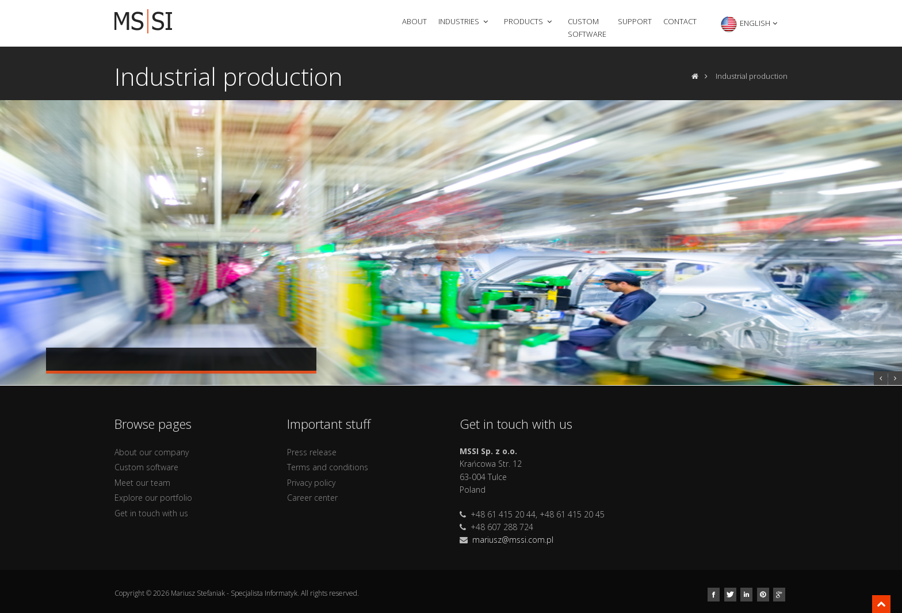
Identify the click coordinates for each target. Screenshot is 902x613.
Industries (464, 21)
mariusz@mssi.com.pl (512, 539)
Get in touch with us (151, 513)
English (749, 24)
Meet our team (142, 482)
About (414, 21)
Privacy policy (311, 482)
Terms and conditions (327, 467)
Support (635, 21)
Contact (680, 21)
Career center (312, 497)
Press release (312, 452)
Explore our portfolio (153, 497)
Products (529, 21)
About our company (151, 452)
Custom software (587, 27)
